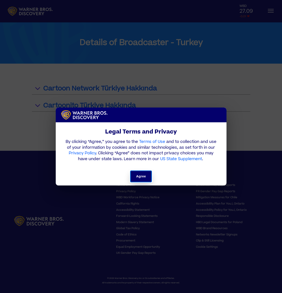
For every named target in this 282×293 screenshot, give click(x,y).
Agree (141, 176)
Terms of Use (152, 141)
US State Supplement (181, 159)
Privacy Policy (82, 153)
